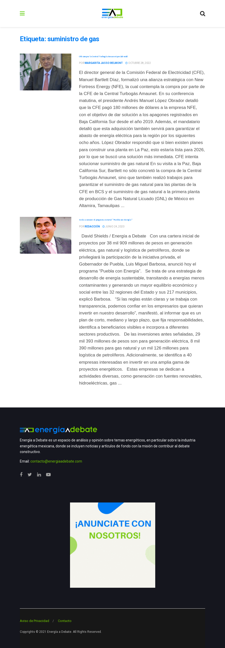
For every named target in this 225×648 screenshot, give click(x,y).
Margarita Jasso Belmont (104, 63)
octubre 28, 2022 (138, 63)
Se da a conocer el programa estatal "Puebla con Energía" (105, 219)
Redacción (92, 226)
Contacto (65, 621)
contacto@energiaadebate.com (56, 461)
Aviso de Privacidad (34, 621)
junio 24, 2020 (113, 226)
